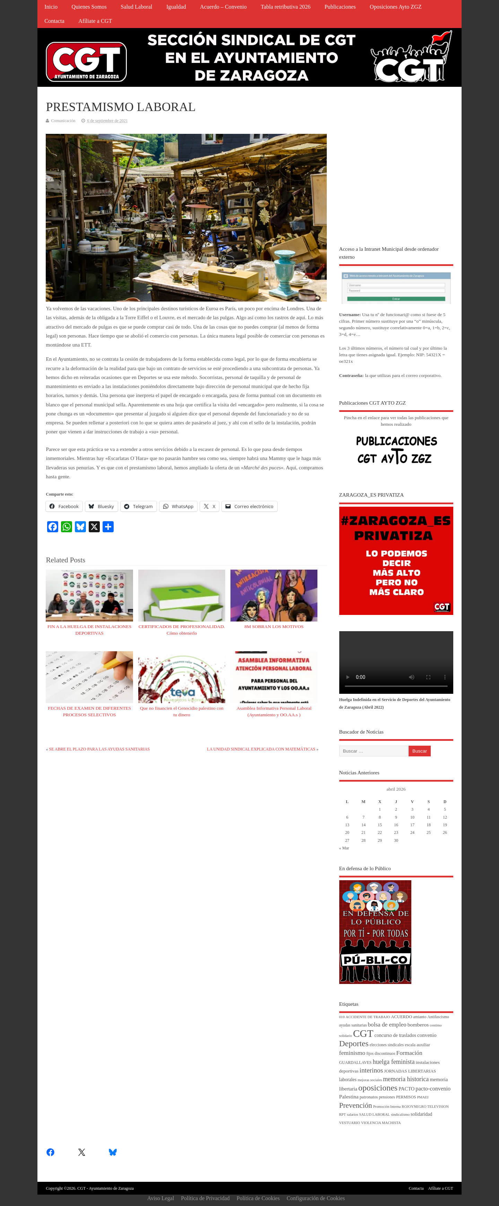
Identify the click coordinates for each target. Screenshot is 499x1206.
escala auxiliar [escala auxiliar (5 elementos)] (417, 1044)
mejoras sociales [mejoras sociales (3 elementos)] (370, 1080)
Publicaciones (340, 7)
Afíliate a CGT (95, 21)
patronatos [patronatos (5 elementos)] (369, 1097)
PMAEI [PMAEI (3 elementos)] (422, 1097)
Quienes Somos (89, 7)
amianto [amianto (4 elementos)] (419, 1017)
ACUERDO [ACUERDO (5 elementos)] (401, 1016)
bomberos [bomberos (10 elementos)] (418, 1025)
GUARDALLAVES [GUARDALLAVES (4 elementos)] (355, 1062)
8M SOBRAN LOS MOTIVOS (274, 626)
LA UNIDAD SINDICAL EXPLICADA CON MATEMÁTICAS (261, 749)
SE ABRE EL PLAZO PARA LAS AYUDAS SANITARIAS (99, 749)
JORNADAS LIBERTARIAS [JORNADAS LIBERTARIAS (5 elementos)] (410, 1071)
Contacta (54, 21)
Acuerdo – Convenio (223, 7)
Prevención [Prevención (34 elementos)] (355, 1105)
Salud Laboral (136, 7)
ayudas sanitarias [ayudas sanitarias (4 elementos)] (353, 1025)
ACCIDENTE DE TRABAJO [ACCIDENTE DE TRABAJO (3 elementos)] (367, 1017)
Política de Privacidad (205, 1198)
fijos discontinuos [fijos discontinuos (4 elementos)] (380, 1053)
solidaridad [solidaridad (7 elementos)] (421, 1114)
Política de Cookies (258, 1198)
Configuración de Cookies (316, 1198)
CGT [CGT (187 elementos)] (363, 1033)
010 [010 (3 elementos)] (342, 1017)
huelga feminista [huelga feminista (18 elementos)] (393, 1061)
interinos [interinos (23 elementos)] (371, 1070)
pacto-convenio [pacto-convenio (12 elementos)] (432, 1088)
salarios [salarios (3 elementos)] (352, 1114)
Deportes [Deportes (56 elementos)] (354, 1043)
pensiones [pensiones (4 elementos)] (387, 1097)
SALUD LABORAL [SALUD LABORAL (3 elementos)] (374, 1114)
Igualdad (176, 7)
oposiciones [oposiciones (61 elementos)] (377, 1087)
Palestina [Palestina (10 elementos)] (349, 1096)
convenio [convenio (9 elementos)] (426, 1035)
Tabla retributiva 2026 (285, 7)
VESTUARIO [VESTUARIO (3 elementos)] (349, 1123)
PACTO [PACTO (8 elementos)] (406, 1089)
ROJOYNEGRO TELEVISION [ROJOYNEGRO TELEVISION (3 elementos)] (425, 1106)
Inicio (51, 7)
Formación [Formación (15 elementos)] (409, 1053)
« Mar (344, 848)
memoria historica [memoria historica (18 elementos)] (406, 1079)
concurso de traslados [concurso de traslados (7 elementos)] (395, 1035)
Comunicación (63, 120)
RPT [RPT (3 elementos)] (342, 1114)
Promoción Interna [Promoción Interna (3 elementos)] (387, 1106)
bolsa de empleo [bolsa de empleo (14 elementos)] (387, 1024)
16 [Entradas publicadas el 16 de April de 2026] (396, 824)
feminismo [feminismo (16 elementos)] (352, 1052)
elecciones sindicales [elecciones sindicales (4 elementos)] (387, 1045)
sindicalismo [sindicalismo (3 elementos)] (400, 1114)
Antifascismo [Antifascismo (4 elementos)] (438, 1017)
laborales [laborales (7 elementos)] (348, 1079)
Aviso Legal (160, 1198)
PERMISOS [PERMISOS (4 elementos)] (406, 1097)
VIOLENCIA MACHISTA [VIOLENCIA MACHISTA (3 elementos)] (381, 1123)
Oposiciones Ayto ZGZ (396, 7)
